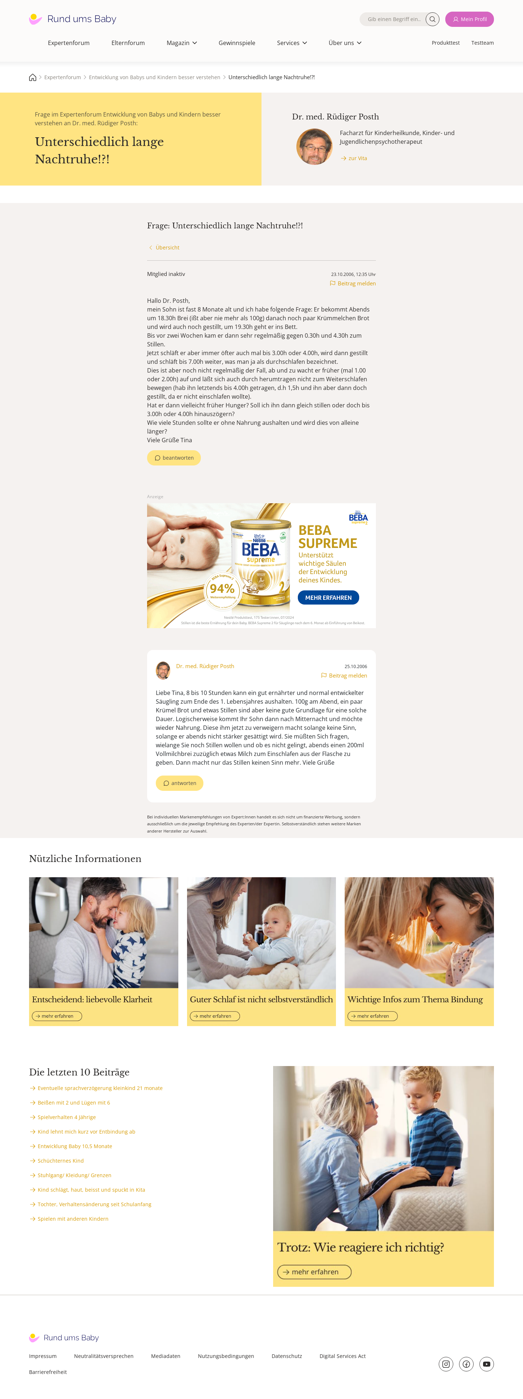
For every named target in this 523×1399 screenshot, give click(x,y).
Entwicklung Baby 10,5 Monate (75, 1146)
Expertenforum (69, 43)
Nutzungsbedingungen (226, 1356)
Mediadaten (166, 1356)
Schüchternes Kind (61, 1160)
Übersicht (167, 247)
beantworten (178, 457)
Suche (432, 19)
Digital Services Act (343, 1356)
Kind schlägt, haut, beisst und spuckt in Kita (91, 1189)
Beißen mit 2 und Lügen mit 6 (74, 1102)
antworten (183, 783)
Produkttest (446, 42)
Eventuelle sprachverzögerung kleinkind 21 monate (100, 1088)
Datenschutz (287, 1356)
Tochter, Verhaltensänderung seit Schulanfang (94, 1204)
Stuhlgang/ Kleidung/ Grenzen (75, 1175)
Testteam (482, 42)
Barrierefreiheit (48, 1372)
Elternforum (128, 43)
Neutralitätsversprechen (104, 1356)
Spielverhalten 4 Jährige (67, 1117)
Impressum (43, 1356)
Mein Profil (474, 19)
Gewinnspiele (237, 43)
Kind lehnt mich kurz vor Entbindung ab (86, 1131)
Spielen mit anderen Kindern (73, 1218)
